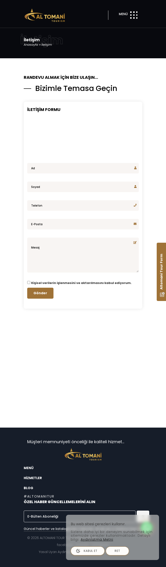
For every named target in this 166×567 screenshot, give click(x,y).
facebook (65, 545)
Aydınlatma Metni (97, 539)
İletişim (46, 44)
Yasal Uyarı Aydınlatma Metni (62, 552)
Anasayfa (31, 44)
